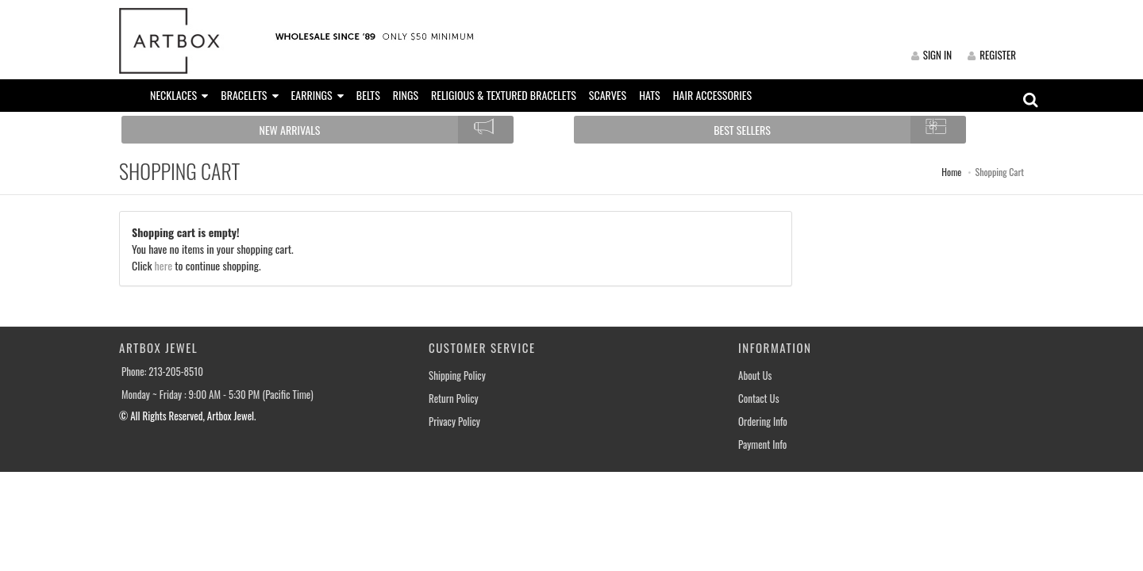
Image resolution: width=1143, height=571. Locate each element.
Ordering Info (762, 421)
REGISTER (992, 55)
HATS (649, 94)
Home (951, 171)
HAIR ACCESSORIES (712, 94)
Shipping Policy (457, 375)
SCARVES (607, 94)
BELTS (368, 94)
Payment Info (762, 444)
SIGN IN (931, 55)
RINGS (405, 94)
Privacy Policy (454, 421)
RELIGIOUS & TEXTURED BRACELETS (503, 94)
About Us (755, 375)
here (163, 265)
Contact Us (758, 398)
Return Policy (454, 398)
